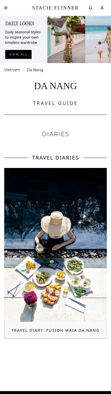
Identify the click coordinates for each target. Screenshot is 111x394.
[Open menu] (6, 8)
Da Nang (35, 70)
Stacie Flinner (55, 8)
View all (18, 54)
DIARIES (55, 134)
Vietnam (12, 70)
